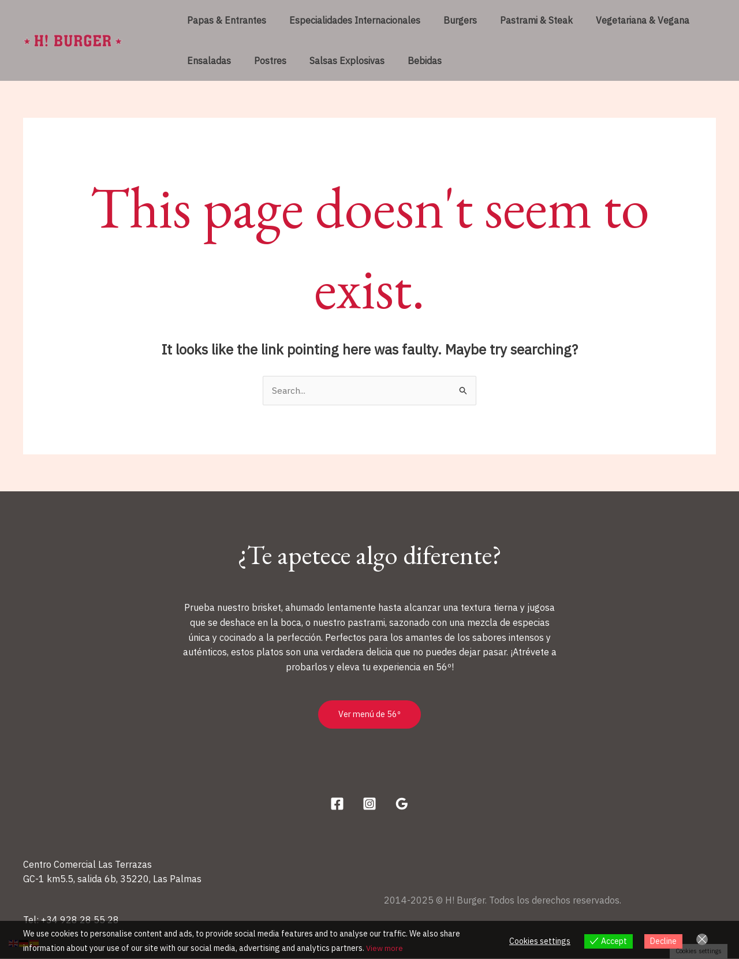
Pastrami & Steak (520, 20)
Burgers (448, 20)
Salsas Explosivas (335, 60)
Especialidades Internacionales (347, 20)
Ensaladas (207, 60)
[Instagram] (369, 804)
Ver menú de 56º (369, 715)
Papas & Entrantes (224, 20)
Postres (263, 60)
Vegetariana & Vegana (622, 20)
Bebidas (408, 60)
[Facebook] (337, 804)
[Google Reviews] (402, 804)
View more (385, 948)
